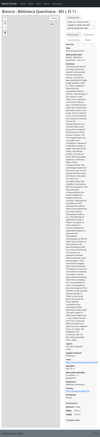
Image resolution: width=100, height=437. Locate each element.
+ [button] (5, 24)
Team (38, 3)
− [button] (5, 28)
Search (46, 3)
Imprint (6, 433)
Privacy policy (16, 433)
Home (23, 3)
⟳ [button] (5, 33)
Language (57, 3)
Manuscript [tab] (73, 34)
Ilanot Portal (9, 3)
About (31, 3)
